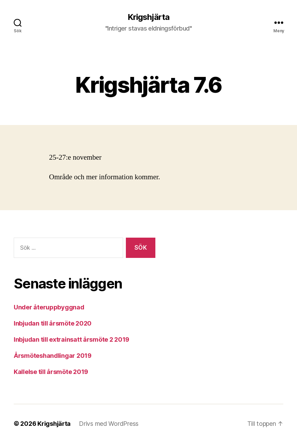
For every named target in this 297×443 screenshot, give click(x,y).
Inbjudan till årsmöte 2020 (53, 323)
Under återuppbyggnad (49, 307)
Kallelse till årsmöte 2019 (51, 371)
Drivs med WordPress (109, 423)
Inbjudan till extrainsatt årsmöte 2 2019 (71, 339)
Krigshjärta (148, 17)
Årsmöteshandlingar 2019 (53, 355)
